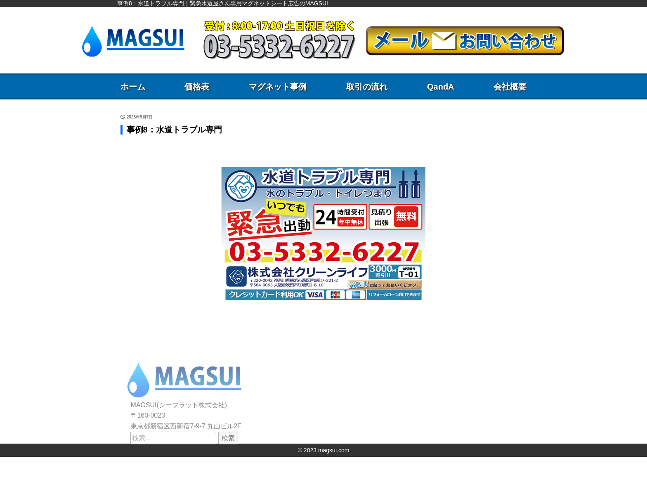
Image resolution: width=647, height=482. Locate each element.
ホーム (132, 86)
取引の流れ (366, 86)
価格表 (196, 86)
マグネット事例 (278, 86)
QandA (440, 86)
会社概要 (510, 86)
